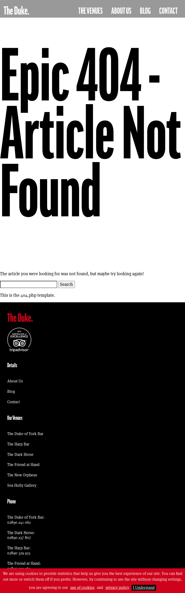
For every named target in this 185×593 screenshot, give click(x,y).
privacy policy (117, 587)
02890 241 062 (19, 522)
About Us (121, 11)
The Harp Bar (18, 444)
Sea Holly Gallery (21, 485)
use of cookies (82, 587)
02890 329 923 (18, 553)
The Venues (90, 11)
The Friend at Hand (23, 464)
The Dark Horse (20, 454)
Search (66, 284)
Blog (145, 11)
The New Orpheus (22, 475)
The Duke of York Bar (25, 433)
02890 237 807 (19, 537)
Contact (168, 11)
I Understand (144, 587)
